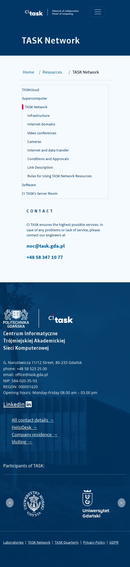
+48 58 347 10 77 (45, 257)
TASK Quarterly (67, 542)
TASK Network (36, 106)
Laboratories (13, 542)
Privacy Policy (94, 542)
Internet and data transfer (48, 150)
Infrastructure (38, 115)
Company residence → (35, 434)
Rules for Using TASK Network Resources (59, 176)
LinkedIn (14, 404)
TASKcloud (30, 89)
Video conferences (41, 133)
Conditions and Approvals (48, 158)
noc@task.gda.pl (46, 246)
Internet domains (41, 124)
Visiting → (22, 442)
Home (28, 72)
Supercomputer (34, 98)
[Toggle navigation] (97, 11)
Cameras (34, 141)
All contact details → (33, 420)
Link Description (40, 167)
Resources (52, 72)
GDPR (113, 542)
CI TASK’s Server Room (40, 193)
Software (29, 184)
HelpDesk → (24, 427)
